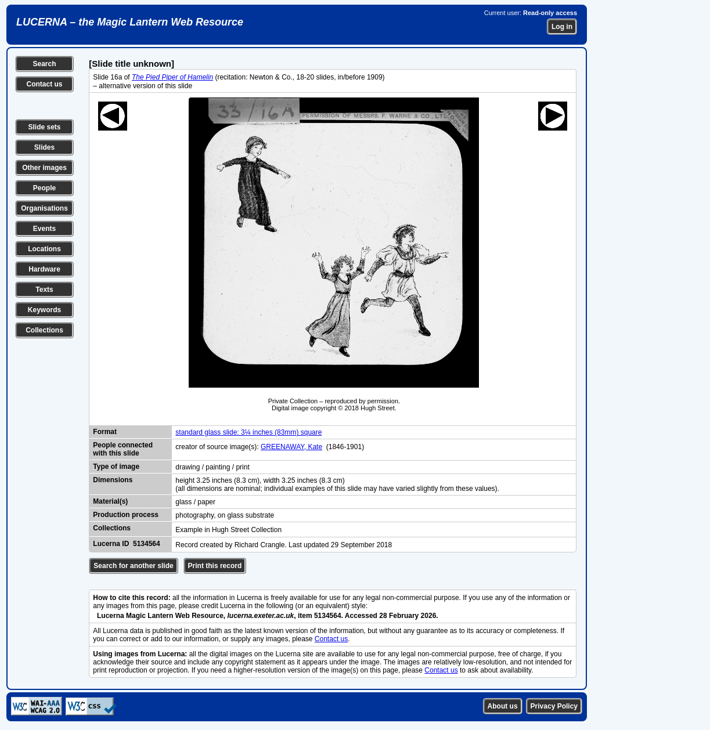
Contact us (44, 84)
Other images (44, 168)
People (44, 188)
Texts (44, 290)
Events (44, 229)
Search (44, 64)
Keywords (44, 310)
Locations (44, 249)
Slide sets (44, 127)
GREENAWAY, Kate (291, 447)
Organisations (44, 208)
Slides (44, 147)
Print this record (215, 566)
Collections (44, 330)
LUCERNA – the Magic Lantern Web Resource (129, 22)
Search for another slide (133, 566)
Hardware (44, 269)
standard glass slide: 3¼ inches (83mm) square (248, 432)
